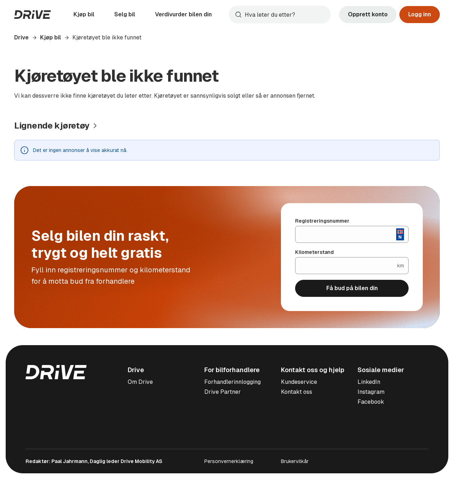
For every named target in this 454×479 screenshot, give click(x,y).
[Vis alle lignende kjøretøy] (56, 125)
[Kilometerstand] (346, 265)
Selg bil (124, 14)
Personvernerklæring (228, 461)
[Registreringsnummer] (345, 234)
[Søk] (286, 14)
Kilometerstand (314, 252)
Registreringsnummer (322, 221)
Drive (21, 37)
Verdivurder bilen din (183, 14)
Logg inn (419, 14)
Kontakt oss (296, 391)
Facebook (371, 401)
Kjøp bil (83, 14)
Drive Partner (222, 391)
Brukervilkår (295, 461)
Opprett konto (368, 14)
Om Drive (140, 382)
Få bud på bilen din (352, 288)
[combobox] (280, 14)
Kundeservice (299, 382)
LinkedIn (369, 382)
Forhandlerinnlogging (232, 382)
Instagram (371, 391)
